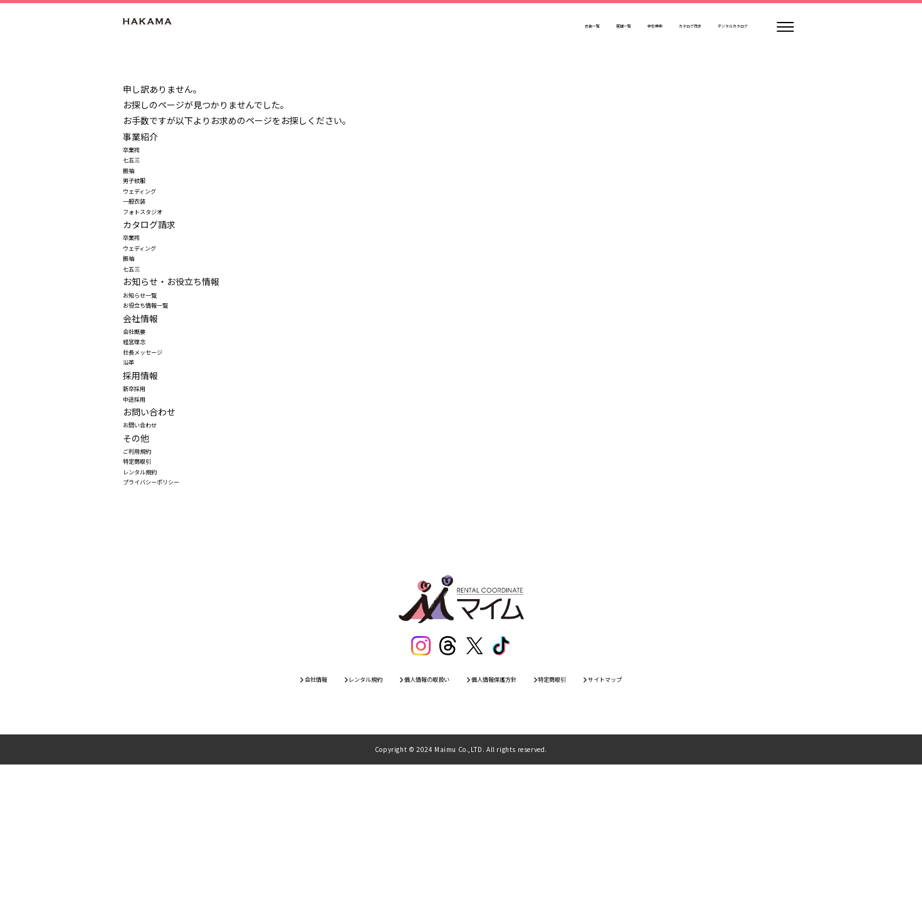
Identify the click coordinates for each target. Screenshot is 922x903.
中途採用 (140, 499)
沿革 (131, 452)
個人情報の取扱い (413, 814)
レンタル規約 (149, 594)
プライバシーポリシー (167, 609)
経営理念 (140, 420)
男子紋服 (140, 199)
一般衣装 (140, 231)
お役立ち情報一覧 (158, 373)
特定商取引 (145, 578)
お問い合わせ (149, 531)
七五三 (136, 168)
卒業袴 (136, 152)
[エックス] (475, 777)
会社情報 (260, 814)
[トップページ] (160, 27)
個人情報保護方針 (507, 814)
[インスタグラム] (418, 777)
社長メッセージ (153, 436)
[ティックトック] (504, 777)
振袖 (131, 183)
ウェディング (149, 215)
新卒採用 (140, 484)
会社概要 (140, 405)
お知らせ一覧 (149, 357)
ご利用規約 (145, 562)
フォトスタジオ (153, 247)
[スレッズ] (447, 777)
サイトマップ (660, 814)
